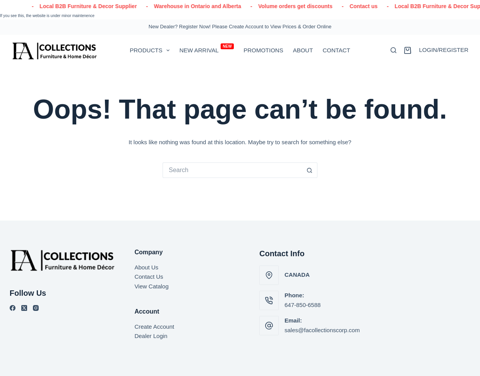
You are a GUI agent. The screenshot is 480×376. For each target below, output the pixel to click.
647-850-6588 (303, 305)
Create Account (154, 326)
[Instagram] (36, 308)
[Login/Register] (443, 50)
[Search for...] (232, 170)
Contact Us (148, 276)
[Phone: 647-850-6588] (269, 300)
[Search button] (309, 170)
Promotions (263, 50)
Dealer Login (150, 336)
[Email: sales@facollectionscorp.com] (269, 325)
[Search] (393, 50)
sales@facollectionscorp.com (322, 330)
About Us (146, 267)
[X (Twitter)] (24, 308)
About (303, 50)
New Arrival (206, 48)
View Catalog (151, 286)
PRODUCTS (151, 50)
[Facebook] (12, 308)
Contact (336, 50)
